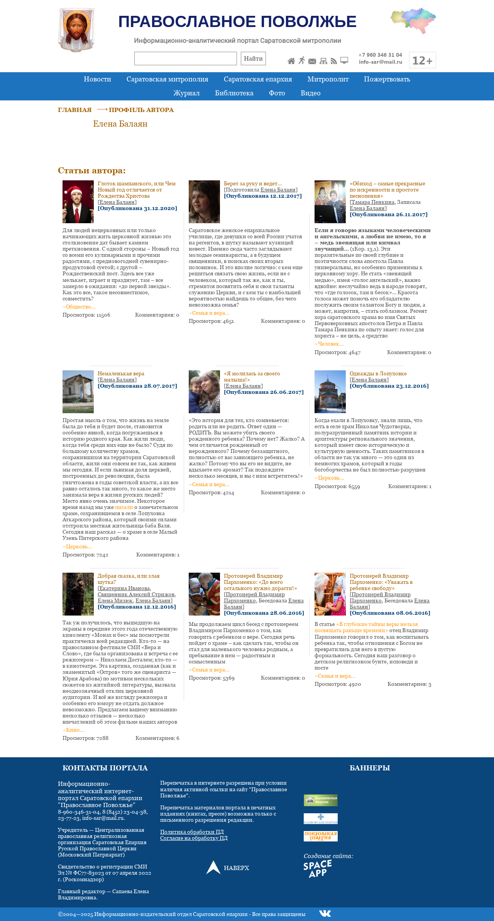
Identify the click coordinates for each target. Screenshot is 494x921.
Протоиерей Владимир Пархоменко (254, 597)
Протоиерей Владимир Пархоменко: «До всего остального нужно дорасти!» (260, 581)
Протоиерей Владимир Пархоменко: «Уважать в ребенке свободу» (381, 581)
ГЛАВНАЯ (75, 109)
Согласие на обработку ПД (194, 837)
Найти (253, 58)
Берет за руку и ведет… (253, 183)
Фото (277, 93)
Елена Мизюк (115, 600)
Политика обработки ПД (192, 831)
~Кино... (74, 729)
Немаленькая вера (121, 373)
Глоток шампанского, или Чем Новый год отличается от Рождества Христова (137, 189)
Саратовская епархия (258, 79)
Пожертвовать (387, 79)
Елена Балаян (117, 201)
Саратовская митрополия (167, 79)
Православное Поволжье (237, 21)
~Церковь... (77, 546)
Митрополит (328, 79)
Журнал (187, 93)
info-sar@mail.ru (380, 61)
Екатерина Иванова (125, 588)
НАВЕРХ (236, 867)
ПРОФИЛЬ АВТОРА (141, 109)
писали (124, 507)
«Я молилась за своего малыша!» (252, 376)
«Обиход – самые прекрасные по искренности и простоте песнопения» (387, 189)
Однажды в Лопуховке (378, 373)
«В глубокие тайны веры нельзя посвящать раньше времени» (366, 627)
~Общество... (79, 306)
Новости (97, 79)
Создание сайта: (329, 855)
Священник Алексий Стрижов (136, 594)
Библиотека (234, 93)
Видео (311, 93)
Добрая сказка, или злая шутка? (129, 578)
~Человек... (329, 343)
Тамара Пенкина (373, 201)
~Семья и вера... (209, 312)
